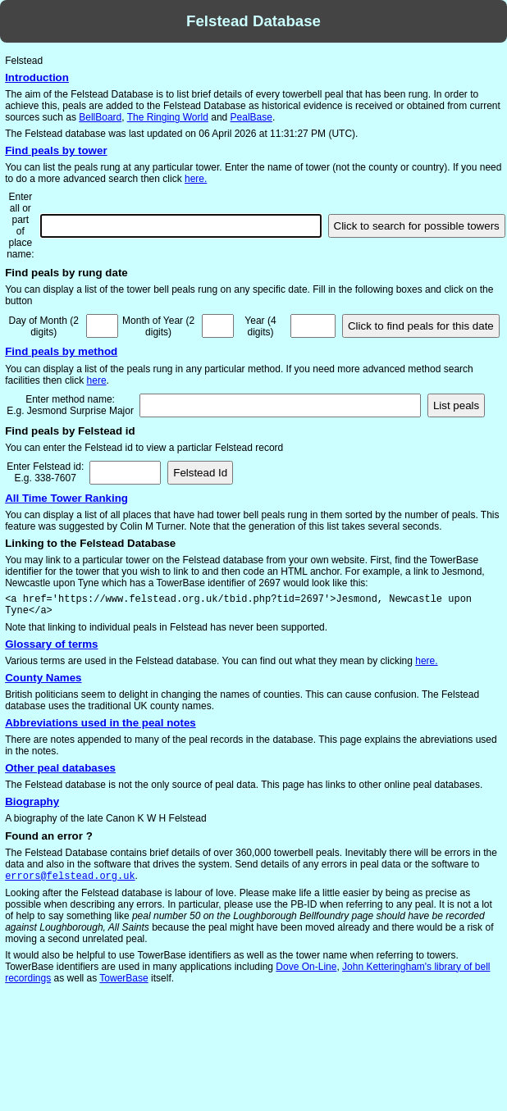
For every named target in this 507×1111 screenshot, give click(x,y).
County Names (43, 678)
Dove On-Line (306, 968)
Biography (32, 801)
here (97, 380)
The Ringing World (167, 117)
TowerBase (123, 980)
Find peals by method (61, 351)
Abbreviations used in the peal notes (100, 723)
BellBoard (100, 117)
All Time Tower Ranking (66, 498)
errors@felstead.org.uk (70, 877)
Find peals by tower (56, 150)
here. (196, 178)
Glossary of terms (51, 644)
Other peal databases (60, 768)
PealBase (251, 117)
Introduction (37, 77)
